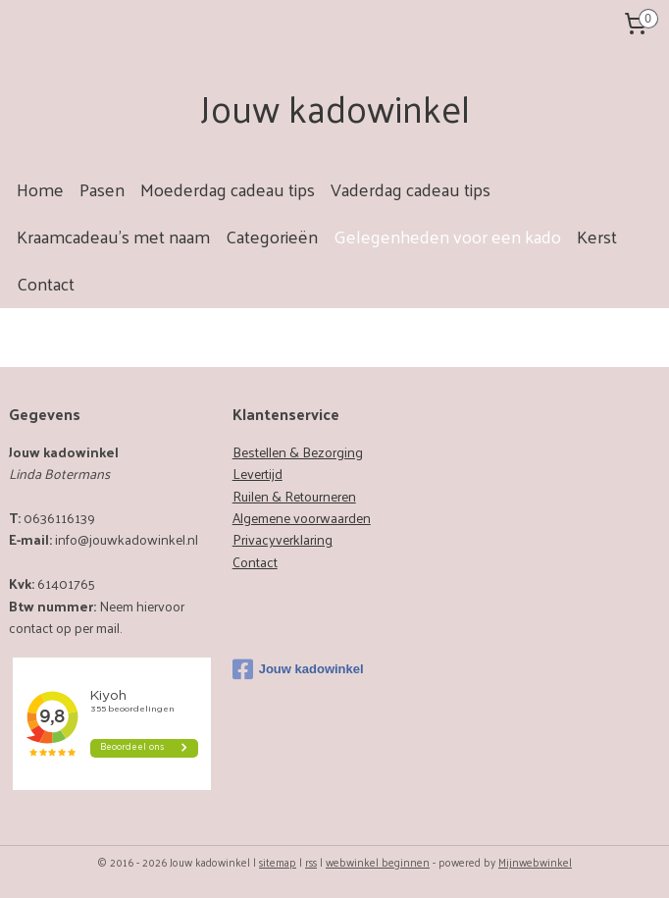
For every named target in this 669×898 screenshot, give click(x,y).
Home (40, 189)
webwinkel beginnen (378, 862)
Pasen (102, 189)
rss (311, 862)
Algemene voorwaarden (301, 517)
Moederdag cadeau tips (227, 189)
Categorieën (272, 236)
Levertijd (257, 473)
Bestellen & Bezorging (297, 452)
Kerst (597, 236)
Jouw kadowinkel (298, 669)
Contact (46, 283)
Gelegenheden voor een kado (447, 236)
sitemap (277, 862)
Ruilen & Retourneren (294, 496)
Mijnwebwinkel (535, 862)
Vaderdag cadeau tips (410, 189)
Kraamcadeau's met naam (113, 236)
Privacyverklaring (282, 539)
